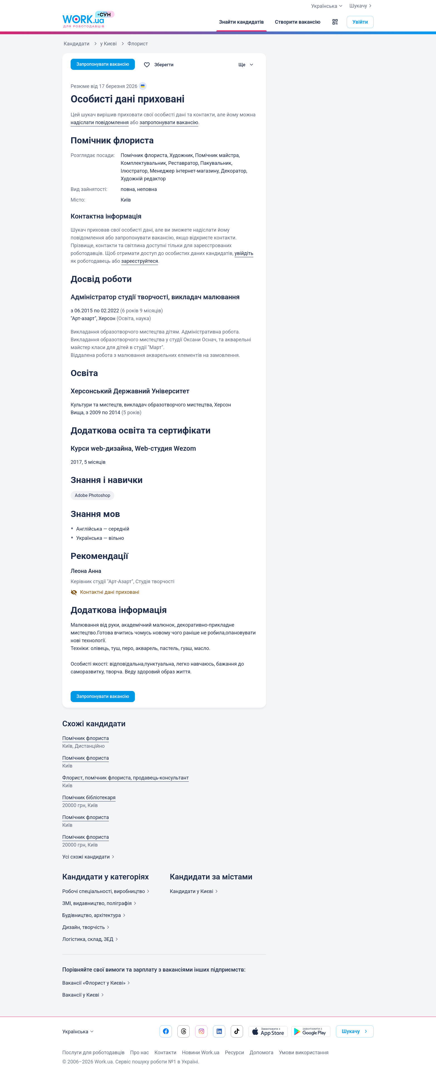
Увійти (360, 22)
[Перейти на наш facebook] (166, 1031)
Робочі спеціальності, (107, 892)
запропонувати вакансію (169, 122)
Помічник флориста (85, 739)
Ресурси (234, 1052)
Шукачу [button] (355, 1031)
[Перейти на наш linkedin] (219, 1031)
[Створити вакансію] (297, 22)
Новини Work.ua (200, 1052)
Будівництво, (95, 916)
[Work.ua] (83, 22)
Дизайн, (87, 928)
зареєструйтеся (139, 261)
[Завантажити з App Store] (268, 1031)
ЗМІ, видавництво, (100, 904)
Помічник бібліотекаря (89, 798)
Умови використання (304, 1052)
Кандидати (195, 892)
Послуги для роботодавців (93, 1052)
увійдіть (244, 253)
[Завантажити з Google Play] (310, 1031)
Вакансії (84, 996)
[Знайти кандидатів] (241, 22)
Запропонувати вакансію (106, 65)
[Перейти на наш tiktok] (237, 1031)
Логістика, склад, (91, 940)
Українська (78, 1032)
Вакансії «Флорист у (97, 984)
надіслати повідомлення (100, 122)
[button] (335, 22)
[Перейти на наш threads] (183, 1031)
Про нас (139, 1052)
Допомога (261, 1052)
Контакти (165, 1052)
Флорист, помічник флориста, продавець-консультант (125, 779)
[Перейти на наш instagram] (201, 1031)
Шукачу (362, 6)
